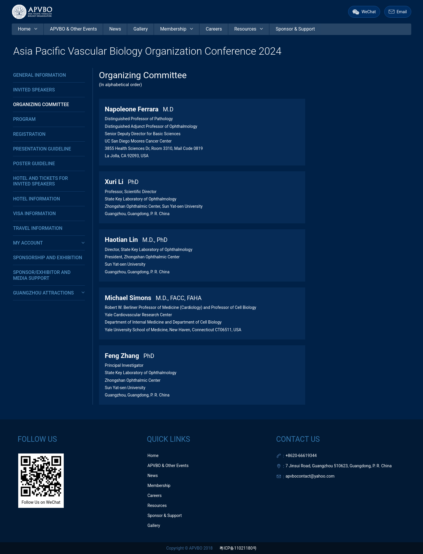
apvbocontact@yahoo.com (310, 476)
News (152, 475)
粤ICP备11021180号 (238, 548)
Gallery (153, 525)
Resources (157, 505)
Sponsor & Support (164, 515)
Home (153, 455)
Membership (158, 485)
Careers (154, 495)
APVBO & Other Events (168, 465)
